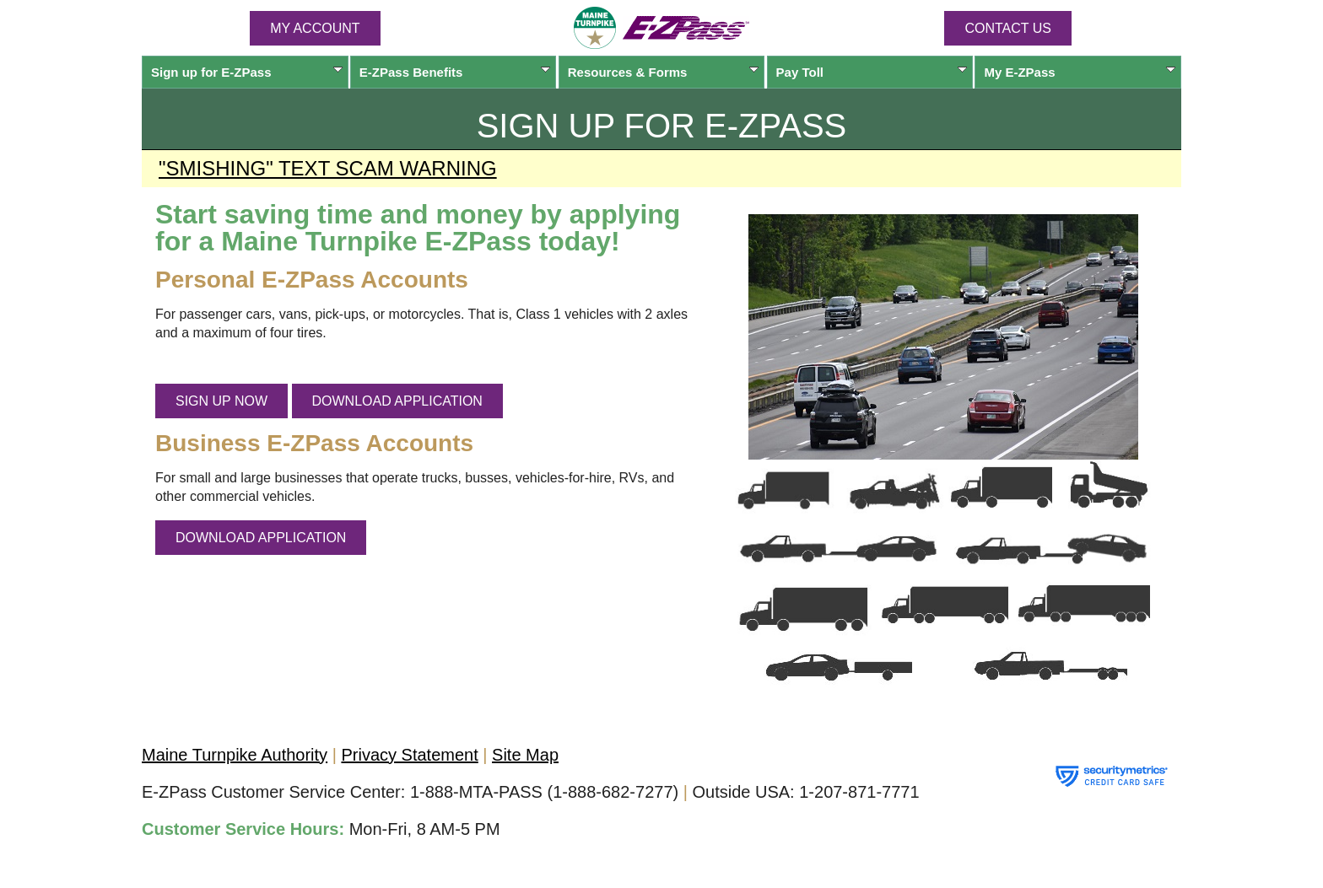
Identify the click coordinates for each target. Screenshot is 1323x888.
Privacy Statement (409, 754)
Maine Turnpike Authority (234, 754)
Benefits (455, 72)
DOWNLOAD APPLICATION (397, 401)
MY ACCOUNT (314, 28)
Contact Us (1007, 28)
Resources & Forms (663, 72)
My (1079, 72)
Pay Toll (872, 72)
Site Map (525, 754)
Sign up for (247, 72)
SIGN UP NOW (221, 401)
